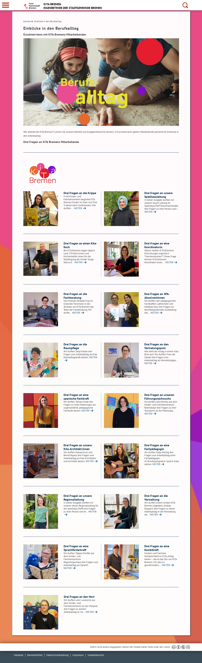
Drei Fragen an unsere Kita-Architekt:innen (78, 447)
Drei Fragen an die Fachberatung (75, 295)
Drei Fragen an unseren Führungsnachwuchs (159, 396)
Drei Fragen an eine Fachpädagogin (156, 447)
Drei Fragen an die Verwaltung (156, 497)
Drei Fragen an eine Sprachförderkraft (76, 548)
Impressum (78, 655)
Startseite (18, 655)
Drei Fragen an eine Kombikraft (156, 548)
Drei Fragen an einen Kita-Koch (80, 245)
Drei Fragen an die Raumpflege (75, 346)
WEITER (78, 208)
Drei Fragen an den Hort (79, 597)
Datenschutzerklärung (57, 655)
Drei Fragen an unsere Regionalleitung (78, 497)
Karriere (28, 21)
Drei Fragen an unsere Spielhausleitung (158, 195)
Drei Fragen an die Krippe (80, 193)
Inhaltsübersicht (96, 655)
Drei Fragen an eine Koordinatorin (156, 245)
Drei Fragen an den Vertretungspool (156, 346)
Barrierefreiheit (34, 655)
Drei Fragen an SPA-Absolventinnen (157, 295)
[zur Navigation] (5, 5)
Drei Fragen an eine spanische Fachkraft (76, 396)
